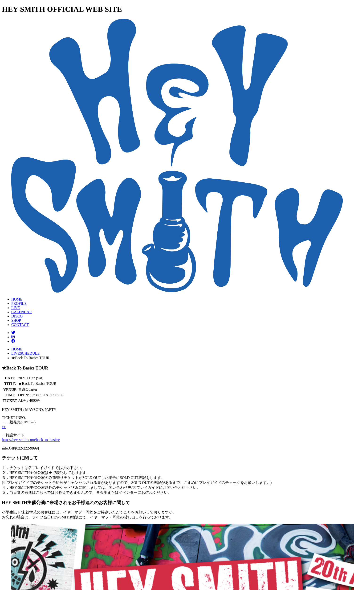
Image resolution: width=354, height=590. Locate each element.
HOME (16, 299)
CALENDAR (21, 312)
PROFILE (19, 303)
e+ (4, 427)
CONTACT (20, 325)
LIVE (15, 308)
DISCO (17, 316)
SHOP (16, 320)
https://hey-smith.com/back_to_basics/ (31, 440)
